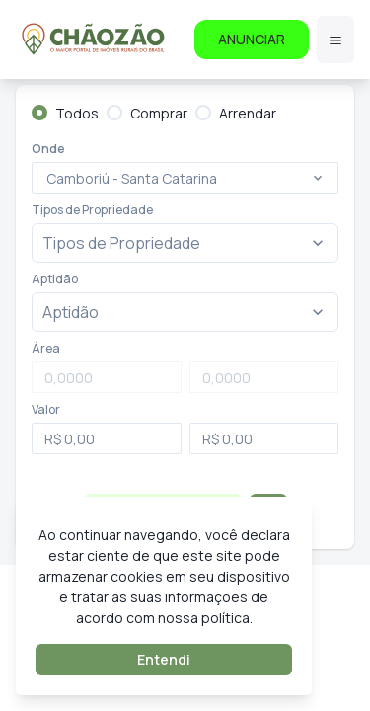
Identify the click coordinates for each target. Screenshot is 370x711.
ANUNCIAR (251, 39)
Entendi (163, 659)
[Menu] (335, 39)
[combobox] (47, 178)
